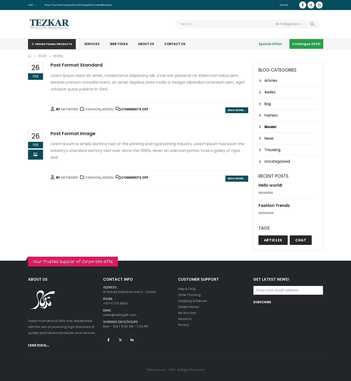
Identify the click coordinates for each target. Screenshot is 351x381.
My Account (187, 313)
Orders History (188, 307)
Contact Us (174, 44)
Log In (284, 5)
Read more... (237, 110)
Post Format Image (73, 133)
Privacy (183, 325)
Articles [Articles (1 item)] (273, 240)
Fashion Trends (274, 205)
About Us (146, 44)
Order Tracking (189, 295)
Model (108, 109)
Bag (267, 103)
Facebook (109, 340)
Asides (269, 92)
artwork (69, 109)
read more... (38, 345)
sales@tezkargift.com (120, 315)
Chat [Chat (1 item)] (300, 240)
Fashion (93, 109)
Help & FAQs (187, 289)
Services (92, 44)
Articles (270, 80)
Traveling (272, 149)
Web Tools (119, 44)
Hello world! (270, 185)
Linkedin (132, 340)
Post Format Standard (77, 65)
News (268, 138)
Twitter (120, 340)
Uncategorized (277, 161)
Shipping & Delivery (192, 301)
